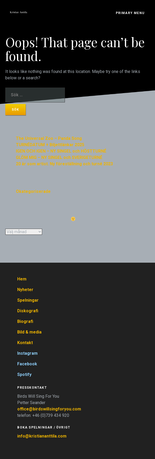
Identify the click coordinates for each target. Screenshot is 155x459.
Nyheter (25, 289)
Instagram (27, 353)
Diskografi (27, 310)
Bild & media (29, 332)
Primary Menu (130, 13)
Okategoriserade (33, 191)
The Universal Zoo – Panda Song (49, 138)
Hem (21, 279)
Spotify (24, 374)
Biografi (25, 321)
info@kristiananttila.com (42, 436)
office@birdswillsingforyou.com (49, 409)
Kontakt (25, 342)
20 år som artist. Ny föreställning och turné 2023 (64, 163)
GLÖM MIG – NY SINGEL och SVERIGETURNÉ (59, 157)
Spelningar (28, 300)
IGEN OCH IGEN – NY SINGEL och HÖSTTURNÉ (61, 151)
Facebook (27, 363)
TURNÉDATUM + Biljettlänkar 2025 (50, 144)
